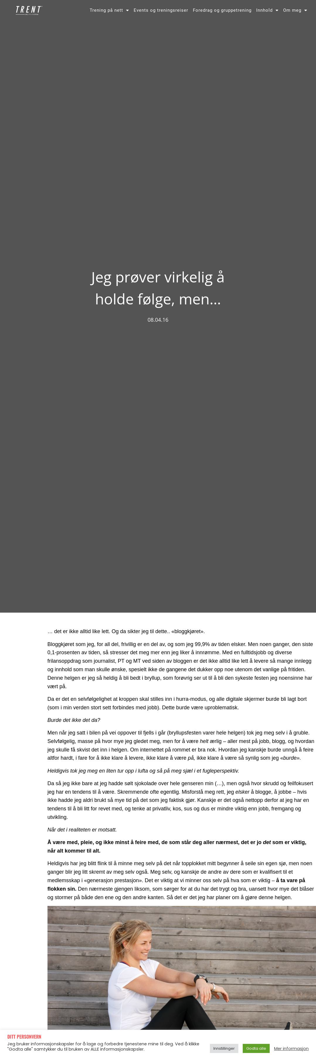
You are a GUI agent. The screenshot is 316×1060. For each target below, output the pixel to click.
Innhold (267, 10)
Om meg (295, 10)
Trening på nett (109, 10)
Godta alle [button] (256, 1048)
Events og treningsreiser (161, 10)
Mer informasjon (291, 1048)
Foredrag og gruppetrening (222, 10)
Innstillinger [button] (224, 1048)
